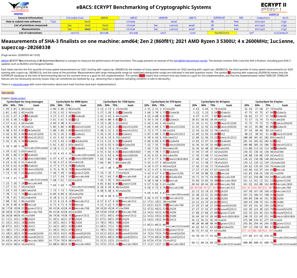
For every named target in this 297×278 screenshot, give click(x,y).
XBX (241, 17)
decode (104, 32)
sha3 (87, 25)
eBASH (104, 17)
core (193, 32)
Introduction (75, 17)
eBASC (133, 17)
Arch (285, 17)
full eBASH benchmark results (190, 60)
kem (236, 21)
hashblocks (222, 32)
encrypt (260, 21)
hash (87, 21)
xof (251, 32)
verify (75, 32)
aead (174, 21)
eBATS (192, 17)
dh (212, 21)
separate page (21, 84)
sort (163, 32)
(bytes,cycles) (18, 98)
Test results (7, 92)
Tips (53, 21)
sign (284, 21)
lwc (70, 25)
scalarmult (281, 32)
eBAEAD (163, 17)
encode (134, 32)
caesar (173, 25)
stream (130, 21)
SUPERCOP (219, 17)
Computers (263, 17)
